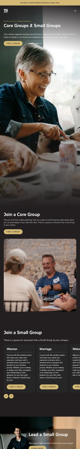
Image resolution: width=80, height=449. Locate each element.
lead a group (35, 43)
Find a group (13, 232)
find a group (13, 43)
